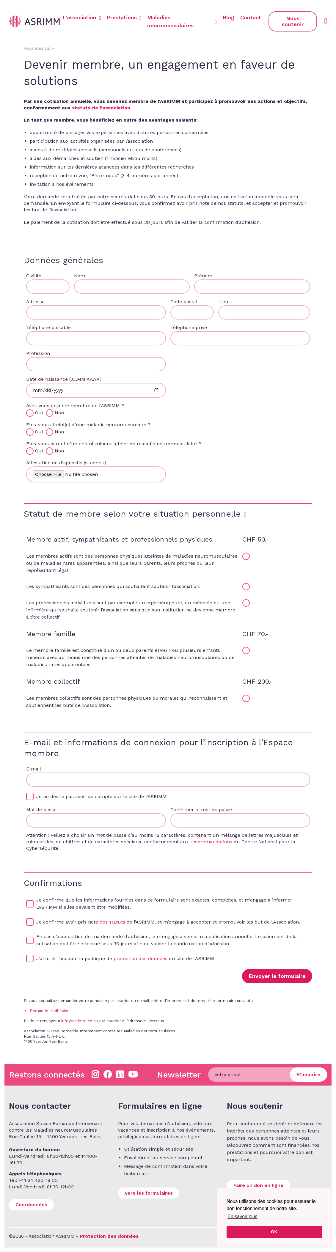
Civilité (33, 276)
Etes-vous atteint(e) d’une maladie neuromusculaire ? (88, 424)
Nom (79, 276)
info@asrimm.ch (76, 1021)
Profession (38, 353)
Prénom (203, 276)
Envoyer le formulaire (277, 976)
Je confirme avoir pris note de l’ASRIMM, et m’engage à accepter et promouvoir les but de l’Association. (168, 922)
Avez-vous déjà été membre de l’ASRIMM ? (75, 405)
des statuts (112, 922)
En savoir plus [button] (242, 1216)
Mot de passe (41, 809)
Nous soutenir (293, 21)
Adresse (35, 301)
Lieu (223, 301)
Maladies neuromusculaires (182, 21)
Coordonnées (31, 1204)
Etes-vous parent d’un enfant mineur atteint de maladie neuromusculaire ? (113, 443)
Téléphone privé (188, 327)
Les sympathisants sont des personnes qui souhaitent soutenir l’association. (113, 586)
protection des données (140, 958)
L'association (82, 17)
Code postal (183, 301)
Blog (228, 17)
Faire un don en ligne (258, 1185)
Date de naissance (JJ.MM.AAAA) (63, 379)
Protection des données (109, 1236)
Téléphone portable (48, 327)
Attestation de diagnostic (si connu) (66, 462)
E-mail (33, 769)
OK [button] (274, 1231)
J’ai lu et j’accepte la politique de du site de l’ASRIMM (125, 958)
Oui (39, 413)
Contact (250, 17)
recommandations (211, 841)
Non (59, 413)
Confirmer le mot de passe (201, 809)
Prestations (124, 17)
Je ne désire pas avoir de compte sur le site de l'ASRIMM (101, 796)
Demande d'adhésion (50, 1011)
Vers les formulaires (149, 1193)
